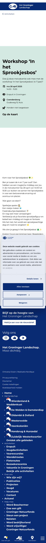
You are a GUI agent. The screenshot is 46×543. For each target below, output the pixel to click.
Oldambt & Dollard (22, 415)
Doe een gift (13, 508)
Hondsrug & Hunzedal (24, 431)
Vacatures (12, 491)
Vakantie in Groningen (20, 467)
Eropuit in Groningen (16, 94)
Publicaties (13, 481)
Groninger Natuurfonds (20, 511)
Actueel (9, 498)
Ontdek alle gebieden (19, 440)
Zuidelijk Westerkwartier (26, 436)
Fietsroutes (13, 460)
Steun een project (17, 515)
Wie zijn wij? (14, 477)
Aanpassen (23, 295)
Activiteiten (9, 14)
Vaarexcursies (14, 453)
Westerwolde (19, 420)
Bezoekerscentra (16, 464)
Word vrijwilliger (16, 525)
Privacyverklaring (10, 378)
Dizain (13, 372)
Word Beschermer (17, 504)
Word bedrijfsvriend (18, 522)
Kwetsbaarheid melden (12, 388)
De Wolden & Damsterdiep (27, 410)
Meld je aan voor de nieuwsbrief (19, 322)
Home (8, 393)
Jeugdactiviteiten (17, 450)
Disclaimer (7, 381)
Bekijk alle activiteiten (20, 471)
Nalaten (11, 518)
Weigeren (23, 303)
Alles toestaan (23, 287)
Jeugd (10, 488)
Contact (11, 495)
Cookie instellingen (10, 384)
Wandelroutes (15, 457)
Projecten (12, 484)
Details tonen (32, 279)
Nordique (30, 372)
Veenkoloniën (19, 426)
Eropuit (10, 446)
